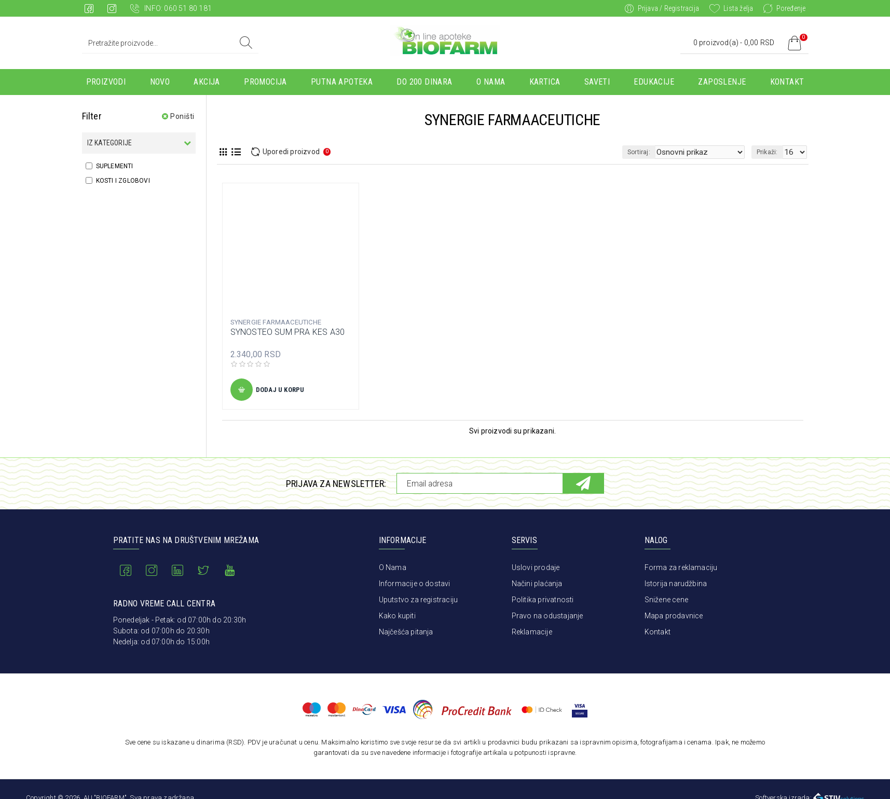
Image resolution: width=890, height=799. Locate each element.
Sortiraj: (658, 152)
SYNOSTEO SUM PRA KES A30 (287, 332)
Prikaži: (770, 152)
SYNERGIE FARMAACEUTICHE (276, 322)
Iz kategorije (109, 143)
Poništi (182, 116)
